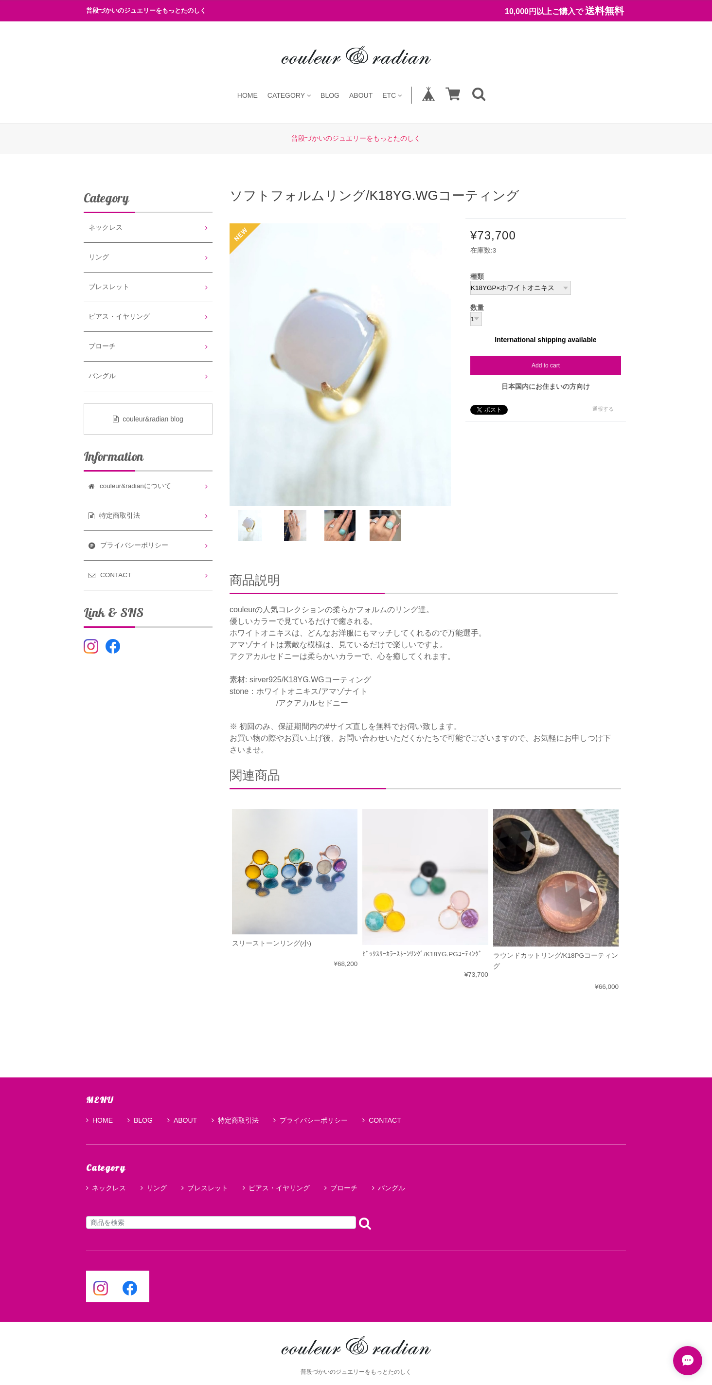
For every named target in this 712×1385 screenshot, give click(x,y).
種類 (477, 276)
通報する (603, 409)
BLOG (329, 95)
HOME (247, 95)
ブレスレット (109, 287)
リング (99, 257)
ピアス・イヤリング (119, 316)
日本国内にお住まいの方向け (545, 386)
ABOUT (361, 95)
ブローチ (102, 346)
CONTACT (381, 1120)
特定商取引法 (235, 1120)
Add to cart (546, 365)
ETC (392, 95)
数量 (477, 308)
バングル (102, 376)
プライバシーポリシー (310, 1120)
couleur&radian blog (148, 419)
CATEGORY (289, 95)
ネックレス (106, 227)
